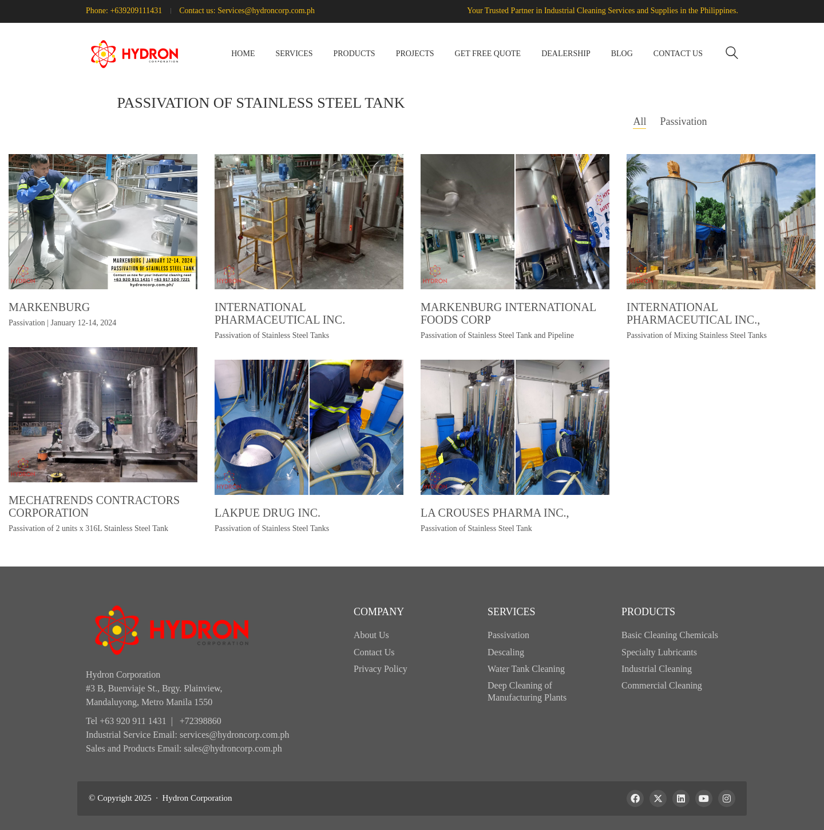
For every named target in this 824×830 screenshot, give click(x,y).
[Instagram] (726, 798)
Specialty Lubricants (659, 652)
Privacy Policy (380, 669)
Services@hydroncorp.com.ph (266, 10)
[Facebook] (635, 798)
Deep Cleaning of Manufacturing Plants (527, 691)
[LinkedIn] (681, 798)
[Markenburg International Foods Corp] (515, 221)
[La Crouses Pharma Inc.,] (515, 427)
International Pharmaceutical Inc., (693, 313)
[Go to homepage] (134, 53)
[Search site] (732, 54)
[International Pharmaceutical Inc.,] (721, 221)
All (639, 121)
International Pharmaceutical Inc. (280, 313)
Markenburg (49, 307)
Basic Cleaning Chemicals (669, 635)
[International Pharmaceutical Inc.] (309, 221)
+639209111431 (136, 10)
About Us (371, 635)
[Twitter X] (658, 798)
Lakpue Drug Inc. (267, 512)
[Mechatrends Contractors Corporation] (103, 414)
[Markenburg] (103, 221)
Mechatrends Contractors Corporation (94, 506)
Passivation (683, 121)
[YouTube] (703, 798)
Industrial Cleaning (656, 669)
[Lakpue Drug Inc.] (309, 427)
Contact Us (374, 652)
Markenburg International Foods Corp (508, 313)
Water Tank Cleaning (526, 669)
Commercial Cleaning (661, 685)
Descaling (506, 652)
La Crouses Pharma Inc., (495, 512)
